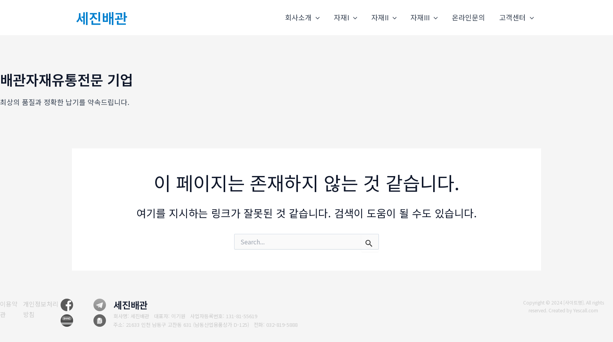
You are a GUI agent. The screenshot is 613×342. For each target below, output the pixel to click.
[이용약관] (9, 309)
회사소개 (302, 17)
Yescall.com (586, 310)
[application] (316, 17)
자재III (424, 17)
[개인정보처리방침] (45, 309)
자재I (345, 17)
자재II (384, 17)
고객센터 (516, 17)
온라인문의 (468, 17)
